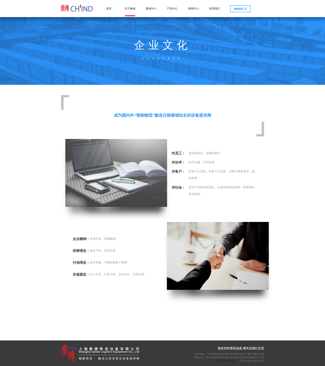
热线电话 (240, 8)
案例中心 (151, 8)
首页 (109, 8)
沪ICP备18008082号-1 (227, 361)
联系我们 (214, 8)
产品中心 (172, 8)
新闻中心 (193, 8)
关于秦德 (130, 11)
